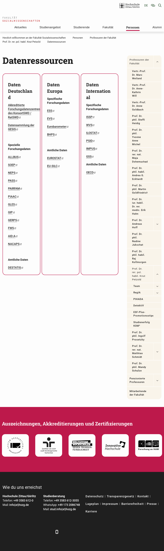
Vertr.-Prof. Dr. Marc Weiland (139, 75)
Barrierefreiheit (132, 504)
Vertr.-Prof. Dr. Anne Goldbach (139, 106)
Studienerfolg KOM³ (141, 324)
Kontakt (142, 496)
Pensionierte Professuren (137, 380)
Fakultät (107, 27)
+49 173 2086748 (69, 504)
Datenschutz (95, 496)
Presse (152, 504)
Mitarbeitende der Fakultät (138, 393)
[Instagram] (40, 531)
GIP (10, 212)
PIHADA (138, 299)
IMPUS (90, 148)
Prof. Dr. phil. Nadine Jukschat (137, 239)
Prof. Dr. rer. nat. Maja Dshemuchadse (140, 156)
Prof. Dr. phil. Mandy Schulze (139, 367)
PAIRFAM (14, 188)
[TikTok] (49, 531)
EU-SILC (52, 166)
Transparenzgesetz (120, 496)
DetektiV (138, 305)
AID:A (11, 236)
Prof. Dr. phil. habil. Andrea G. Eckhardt (138, 174)
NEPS (11, 172)
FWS (11, 228)
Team (136, 286)
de (146, 5)
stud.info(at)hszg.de (63, 509)
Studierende (82, 27)
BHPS (51, 134)
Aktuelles (20, 27)
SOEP (11, 165)
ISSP (89, 117)
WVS (89, 125)
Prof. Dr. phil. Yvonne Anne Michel (137, 137)
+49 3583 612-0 (23, 500)
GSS (89, 156)
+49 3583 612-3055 (66, 500)
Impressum (110, 504)
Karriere (91, 511)
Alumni (157, 27)
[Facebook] (5, 531)
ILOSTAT (91, 133)
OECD (90, 172)
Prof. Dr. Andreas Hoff (137, 224)
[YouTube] (32, 531)
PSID (89, 140)
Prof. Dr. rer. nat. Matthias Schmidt (137, 351)
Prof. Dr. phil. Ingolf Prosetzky (139, 336)
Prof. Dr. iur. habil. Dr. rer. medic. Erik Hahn (139, 206)
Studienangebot (50, 27)
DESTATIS (14, 267)
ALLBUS (13, 157)
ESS (49, 110)
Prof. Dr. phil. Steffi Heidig (138, 120)
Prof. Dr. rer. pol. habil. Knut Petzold (138, 274)
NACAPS (14, 244)
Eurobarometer (56, 126)
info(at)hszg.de (19, 504)
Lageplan (92, 504)
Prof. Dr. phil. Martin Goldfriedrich (140, 189)
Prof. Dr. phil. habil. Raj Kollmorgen (139, 257)
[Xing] (23, 531)
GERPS (12, 220)
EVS (49, 118)
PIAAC (12, 196)
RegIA (137, 292)
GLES (11, 204)
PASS (11, 180)
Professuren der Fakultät (139, 61)
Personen (133, 27)
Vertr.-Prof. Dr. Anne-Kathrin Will (139, 90)
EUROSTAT (54, 158)
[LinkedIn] (14, 531)
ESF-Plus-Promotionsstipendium (143, 314)
